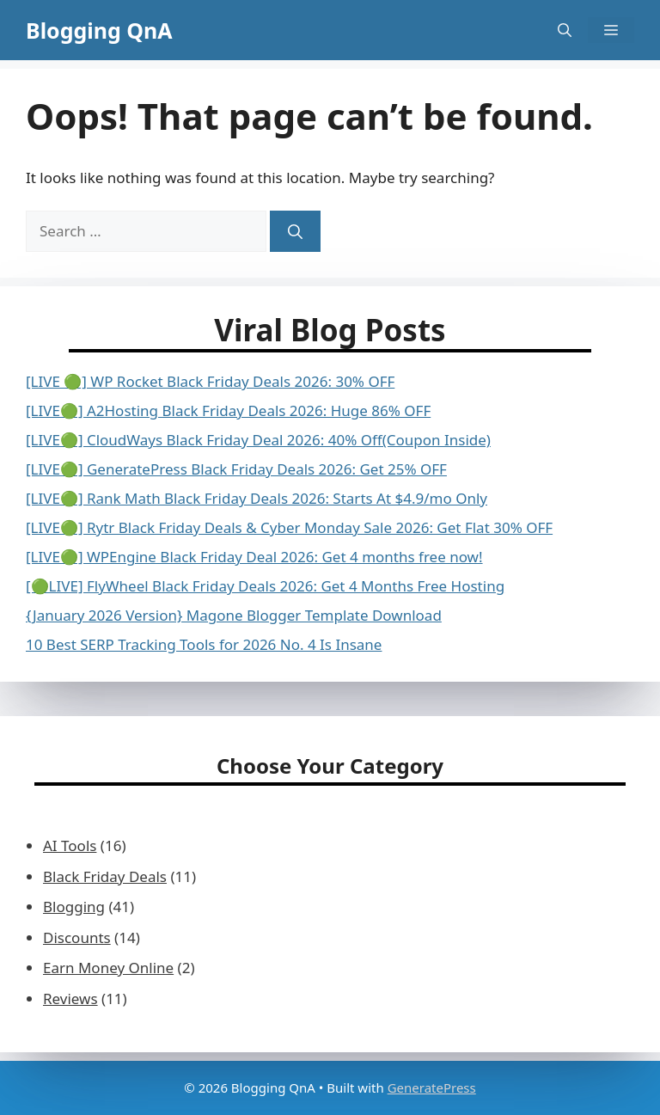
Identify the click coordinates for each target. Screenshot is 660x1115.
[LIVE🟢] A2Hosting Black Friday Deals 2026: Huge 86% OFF (228, 410)
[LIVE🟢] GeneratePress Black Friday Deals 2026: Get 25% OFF (236, 469)
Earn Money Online (108, 967)
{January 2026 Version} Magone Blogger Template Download (234, 615)
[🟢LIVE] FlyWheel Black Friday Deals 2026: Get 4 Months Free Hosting (265, 586)
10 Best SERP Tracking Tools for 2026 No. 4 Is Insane (204, 644)
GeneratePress (432, 1087)
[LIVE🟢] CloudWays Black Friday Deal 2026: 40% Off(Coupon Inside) (258, 440)
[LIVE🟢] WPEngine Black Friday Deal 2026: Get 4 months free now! (254, 557)
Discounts (77, 937)
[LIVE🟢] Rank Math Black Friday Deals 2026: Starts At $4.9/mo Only (256, 498)
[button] (564, 30)
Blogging (74, 906)
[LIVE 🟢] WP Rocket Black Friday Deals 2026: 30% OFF (210, 381)
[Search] (295, 231)
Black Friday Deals (105, 876)
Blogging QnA (99, 30)
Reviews (70, 998)
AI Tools (69, 845)
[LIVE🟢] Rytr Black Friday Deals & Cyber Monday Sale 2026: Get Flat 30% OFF (289, 527)
